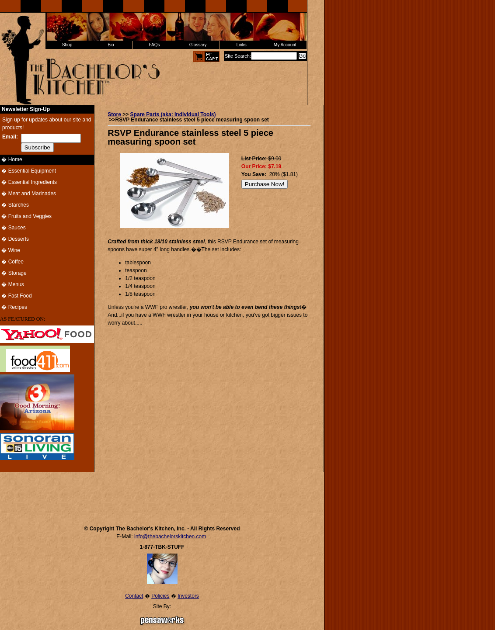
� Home (11, 159)
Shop (67, 44)
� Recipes (13, 307)
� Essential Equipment (28, 171)
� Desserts (14, 239)
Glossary (197, 44)
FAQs (154, 44)
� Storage (13, 273)
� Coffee (12, 262)
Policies (160, 596)
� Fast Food (16, 296)
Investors (188, 596)
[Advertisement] (162, 494)
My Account (285, 44)
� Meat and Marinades (28, 193)
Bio (111, 44)
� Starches (14, 205)
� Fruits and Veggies (26, 216)
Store (114, 114)
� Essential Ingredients (28, 182)
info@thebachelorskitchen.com (170, 536)
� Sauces (13, 228)
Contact (134, 596)
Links (241, 44)
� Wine (10, 250)
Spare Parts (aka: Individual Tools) (173, 114)
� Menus (12, 284)
